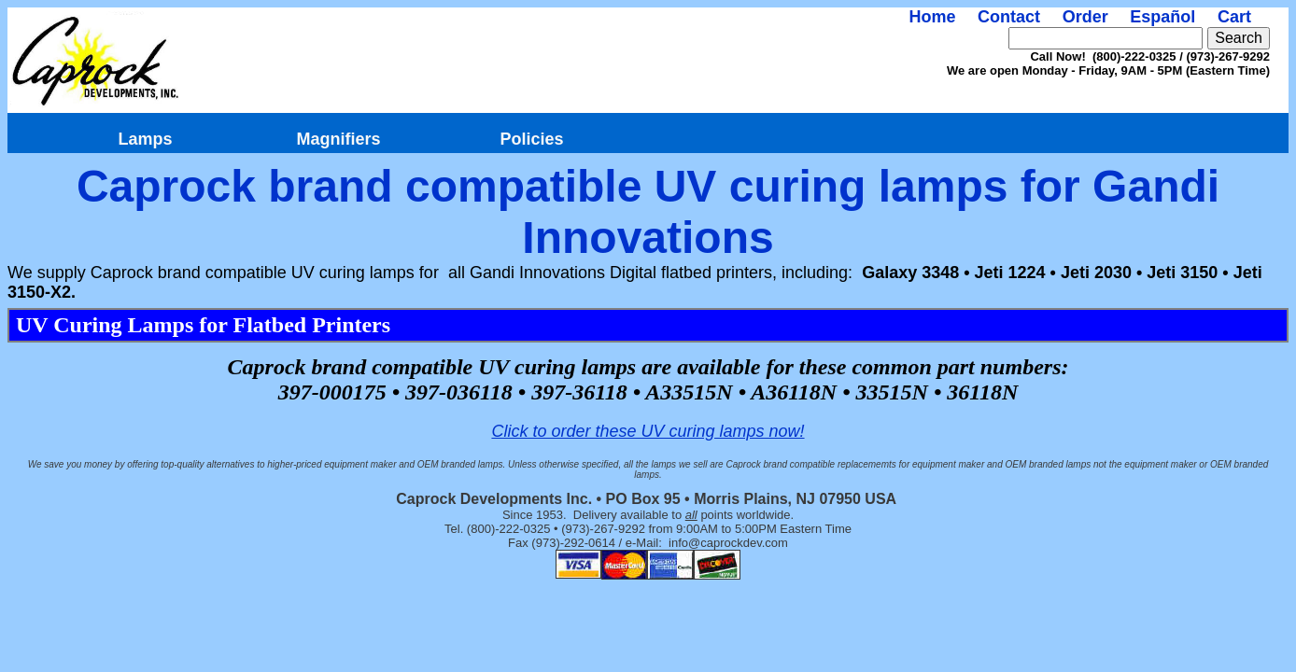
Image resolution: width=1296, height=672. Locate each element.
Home (932, 16)
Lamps (145, 139)
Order (1085, 16)
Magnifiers (338, 139)
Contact (1009, 16)
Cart (1234, 16)
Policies (531, 139)
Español (1162, 16)
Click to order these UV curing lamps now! (647, 431)
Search (1238, 38)
